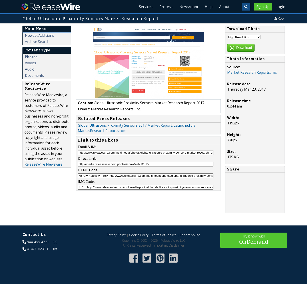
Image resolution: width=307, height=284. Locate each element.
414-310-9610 (38, 249)
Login (280, 6)
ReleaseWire (50, 6)
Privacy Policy (116, 235)
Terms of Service (164, 235)
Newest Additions (39, 35)
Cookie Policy (138, 235)
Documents (34, 75)
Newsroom (188, 6)
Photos (31, 56)
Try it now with (253, 240)
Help (208, 6)
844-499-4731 (38, 241)
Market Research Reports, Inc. (252, 72)
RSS (281, 18)
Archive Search (37, 41)
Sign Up (262, 6)
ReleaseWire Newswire (43, 164)
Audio (29, 69)
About (224, 6)
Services (144, 6)
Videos (30, 63)
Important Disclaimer (169, 245)
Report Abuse (190, 235)
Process (165, 6)
